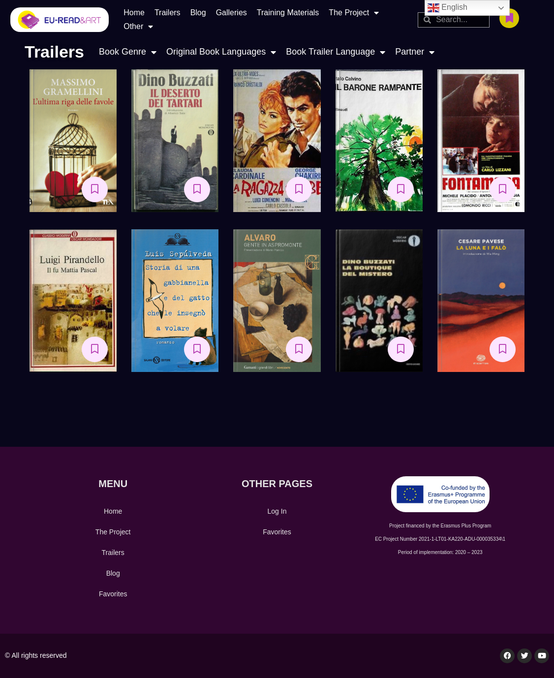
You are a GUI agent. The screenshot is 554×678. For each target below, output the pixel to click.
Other (138, 26)
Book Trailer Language (335, 52)
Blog (198, 12)
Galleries (231, 12)
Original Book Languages (221, 52)
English (447, 8)
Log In (277, 511)
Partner (414, 52)
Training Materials (288, 12)
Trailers (167, 12)
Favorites (113, 594)
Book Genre (127, 52)
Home (134, 12)
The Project (354, 13)
